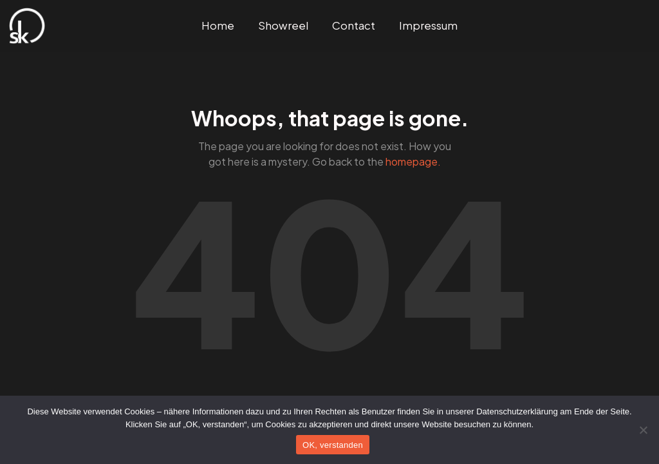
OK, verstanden (332, 445)
